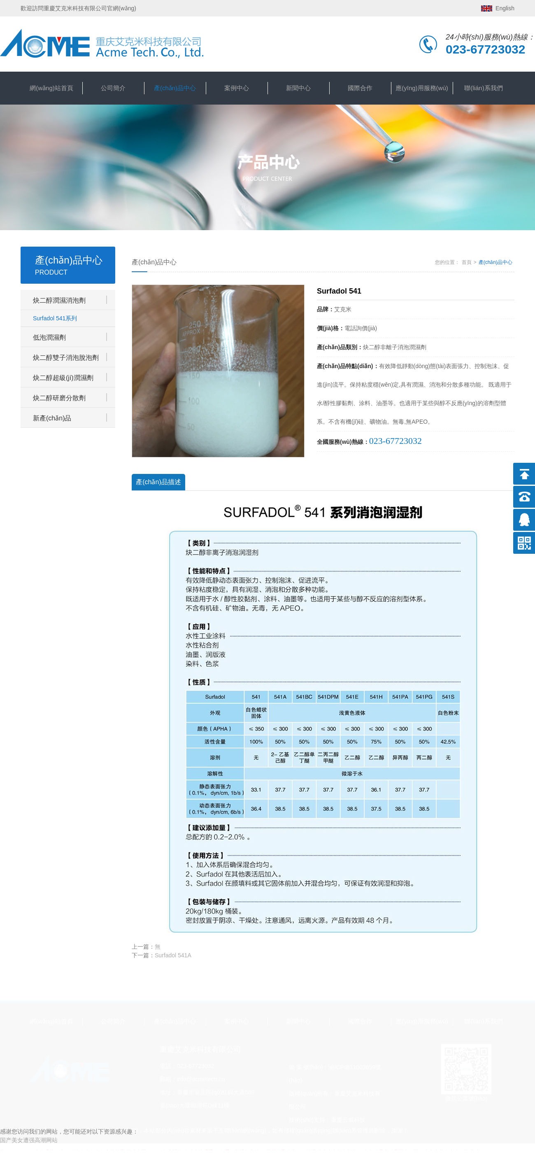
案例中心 (236, 87)
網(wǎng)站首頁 (51, 87)
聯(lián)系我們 (483, 87)
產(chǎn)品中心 (175, 87)
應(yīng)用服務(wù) (421, 87)
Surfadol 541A (173, 955)
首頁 (467, 262)
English (504, 8)
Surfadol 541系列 (55, 318)
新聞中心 (298, 87)
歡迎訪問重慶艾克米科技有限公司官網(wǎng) (78, 8)
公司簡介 (113, 87)
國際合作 (360, 87)
